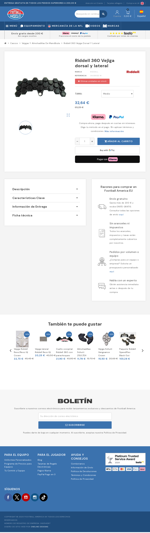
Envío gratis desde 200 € (27, 33)
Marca (78, 72)
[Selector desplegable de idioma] (141, 14)
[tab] (45, 189)
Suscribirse (75, 424)
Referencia (81, 75)
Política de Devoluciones (84, 471)
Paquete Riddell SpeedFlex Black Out (127, 352)
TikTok (49, 497)
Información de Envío (82, 467)
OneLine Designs (39, 527)
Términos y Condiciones (83, 475)
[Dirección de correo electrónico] (75, 416)
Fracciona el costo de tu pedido (75, 36)
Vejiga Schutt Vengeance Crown (105, 352)
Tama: (78, 93)
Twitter (19, 497)
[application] (107, 150)
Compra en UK (135, 3)
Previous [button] (7, 350)
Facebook (8, 497)
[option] (22, 345)
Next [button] (142, 350)
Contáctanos (78, 463)
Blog (40, 460)
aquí (121, 214)
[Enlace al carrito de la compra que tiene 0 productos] (128, 14)
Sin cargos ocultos (27, 36)
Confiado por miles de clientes (122, 36)
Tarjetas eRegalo (114, 3)
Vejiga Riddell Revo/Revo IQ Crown (21, 352)
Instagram (39, 497)
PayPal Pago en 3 (47, 474)
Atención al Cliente (94, 3)
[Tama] (117, 93)
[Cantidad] (84, 141)
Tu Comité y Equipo (14, 470)
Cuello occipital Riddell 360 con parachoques (64, 352)
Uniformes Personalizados (17, 460)
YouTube (29, 497)
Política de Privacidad (82, 479)
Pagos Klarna (44, 470)
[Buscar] (91, 14)
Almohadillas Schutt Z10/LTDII (84, 352)
